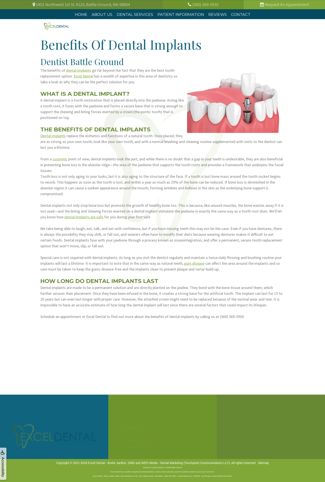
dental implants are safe (83, 216)
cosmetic (60, 159)
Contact (240, 14)
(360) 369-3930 (232, 316)
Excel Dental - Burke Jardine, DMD (111, 463)
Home (81, 14)
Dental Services (135, 14)
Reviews (217, 14)
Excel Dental (83, 76)
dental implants (78, 70)
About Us (102, 14)
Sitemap (263, 463)
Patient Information (180, 14)
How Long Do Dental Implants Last (100, 281)
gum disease (194, 263)
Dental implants (53, 135)
